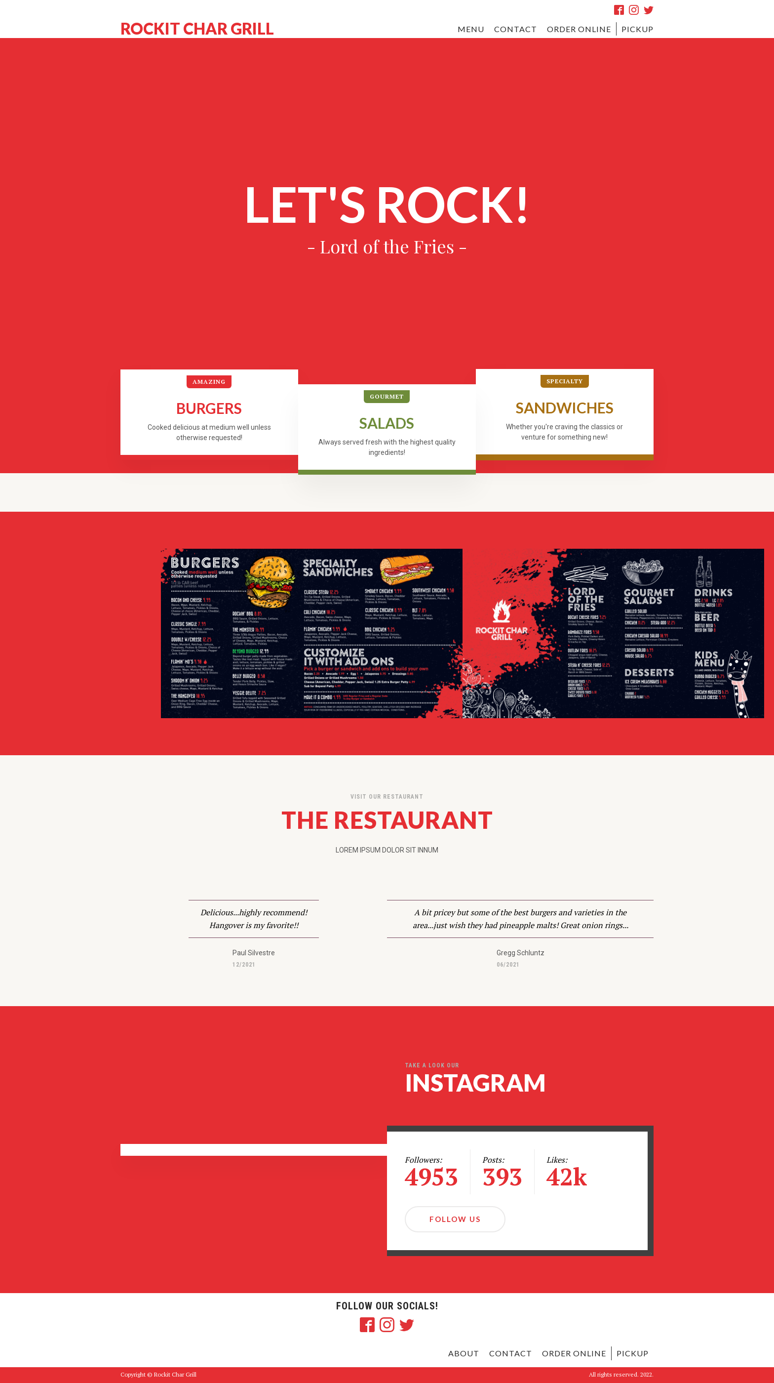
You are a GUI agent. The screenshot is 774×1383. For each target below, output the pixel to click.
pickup (637, 29)
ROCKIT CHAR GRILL (197, 29)
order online (574, 1353)
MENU (471, 29)
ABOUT (463, 1353)
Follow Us (455, 1219)
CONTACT (515, 29)
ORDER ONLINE (579, 29)
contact (510, 1353)
